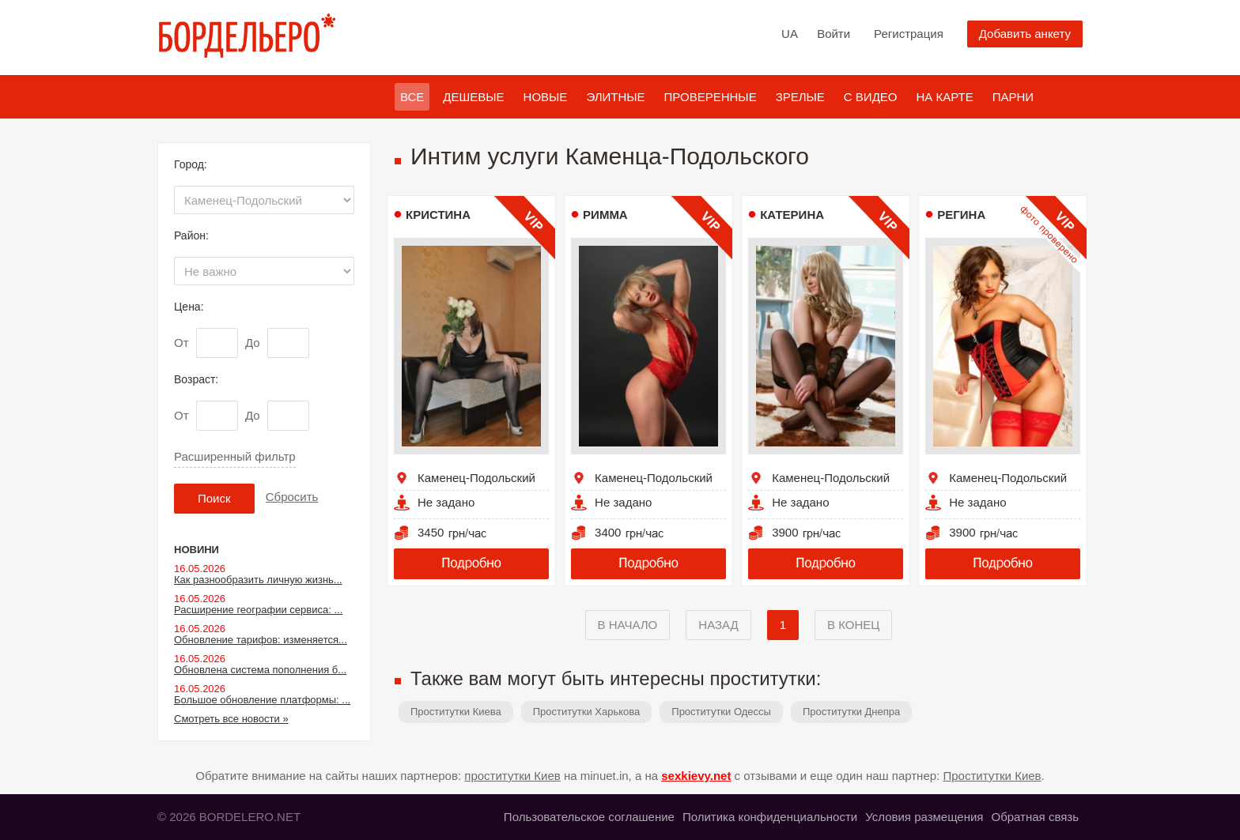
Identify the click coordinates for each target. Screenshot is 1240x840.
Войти (833, 33)
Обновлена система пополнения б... (260, 670)
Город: (190, 164)
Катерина (792, 214)
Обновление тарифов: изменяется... (260, 640)
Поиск (214, 498)
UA (789, 33)
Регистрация (908, 33)
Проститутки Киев (992, 775)
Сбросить (292, 496)
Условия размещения (924, 816)
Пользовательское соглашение (589, 816)
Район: (191, 235)
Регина (961, 214)
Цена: (189, 306)
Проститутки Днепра (851, 712)
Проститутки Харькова (587, 712)
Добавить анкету (1025, 33)
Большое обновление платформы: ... (262, 700)
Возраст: (196, 379)
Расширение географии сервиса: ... (258, 610)
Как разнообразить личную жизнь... (258, 580)
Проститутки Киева (455, 712)
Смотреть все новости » (231, 719)
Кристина (438, 214)
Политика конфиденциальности (769, 816)
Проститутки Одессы (721, 712)
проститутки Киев (512, 775)
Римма (605, 214)
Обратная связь (1035, 816)
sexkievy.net (696, 775)
